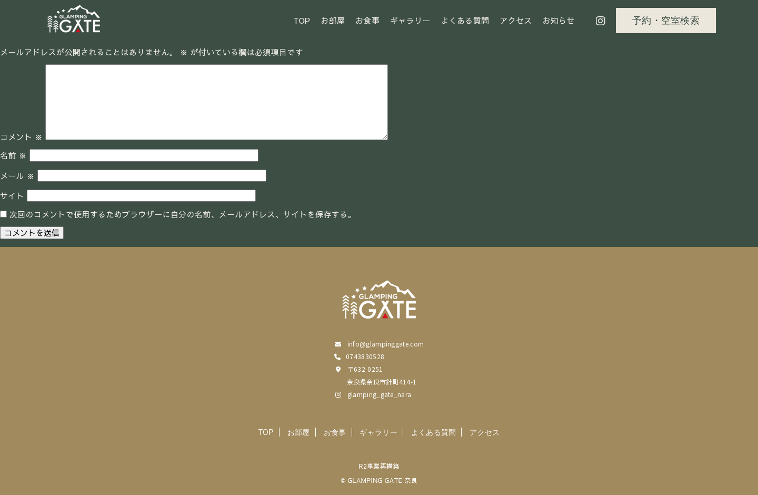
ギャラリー (410, 20)
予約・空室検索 (666, 20)
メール (17, 175)
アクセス (516, 20)
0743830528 (365, 356)
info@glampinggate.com (385, 343)
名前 (13, 155)
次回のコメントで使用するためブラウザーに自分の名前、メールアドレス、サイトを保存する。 (182, 214)
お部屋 (333, 20)
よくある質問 (465, 20)
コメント (21, 136)
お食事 (367, 20)
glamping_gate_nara (379, 394)
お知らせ (558, 20)
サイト (12, 195)
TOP (302, 20)
